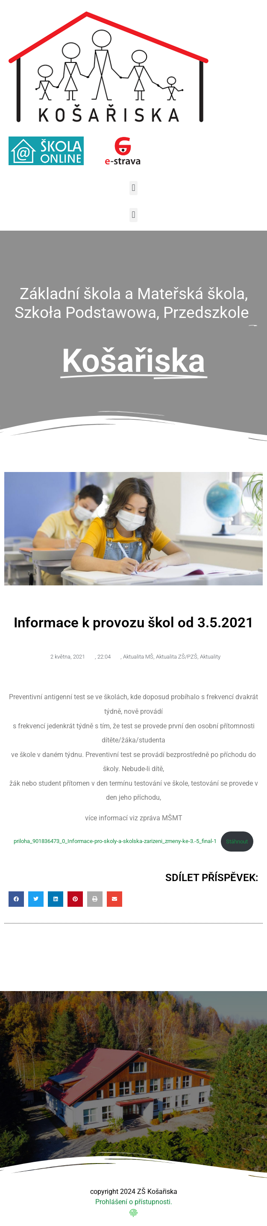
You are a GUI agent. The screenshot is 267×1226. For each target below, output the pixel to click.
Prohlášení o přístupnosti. (133, 1202)
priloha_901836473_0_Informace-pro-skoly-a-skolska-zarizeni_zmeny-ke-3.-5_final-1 (115, 841)
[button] (133, 188)
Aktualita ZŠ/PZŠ (176, 656)
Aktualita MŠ (138, 656)
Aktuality (210, 656)
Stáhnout (237, 841)
